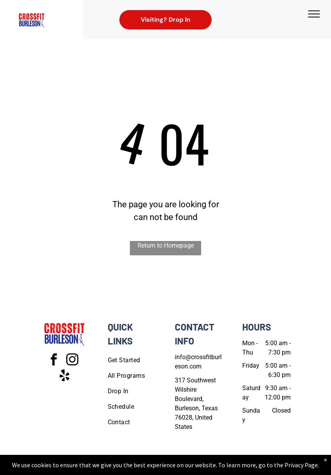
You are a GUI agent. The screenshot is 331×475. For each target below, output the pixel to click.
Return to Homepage (166, 245)
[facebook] (54, 361)
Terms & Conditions (229, 467)
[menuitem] (136, 360)
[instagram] (72, 361)
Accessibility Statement (181, 467)
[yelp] (65, 377)
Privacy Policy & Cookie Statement (117, 467)
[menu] (314, 14)
